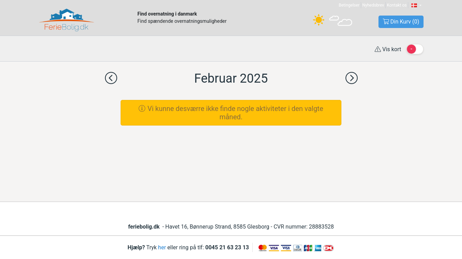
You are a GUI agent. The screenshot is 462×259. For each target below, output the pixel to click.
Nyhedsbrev (373, 5)
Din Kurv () (401, 21)
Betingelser (349, 5)
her (162, 247)
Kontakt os (397, 5)
